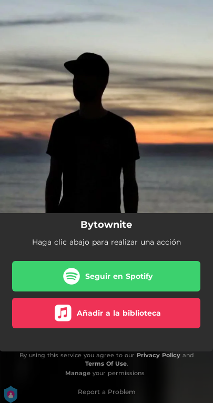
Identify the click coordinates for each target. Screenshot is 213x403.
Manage (77, 373)
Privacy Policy (158, 355)
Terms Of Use (106, 363)
